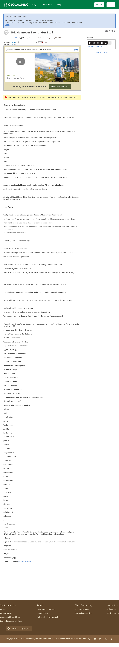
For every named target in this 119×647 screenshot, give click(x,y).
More (7, 25)
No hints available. (25, 562)
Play (34, 4)
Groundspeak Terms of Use (65, 639)
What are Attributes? (95, 46)
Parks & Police (42, 613)
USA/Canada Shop (82, 609)
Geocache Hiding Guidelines (10, 617)
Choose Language (19, 628)
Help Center (111, 609)
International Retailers (83, 613)
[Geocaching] (16, 4)
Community (47, 4)
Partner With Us (6, 613)
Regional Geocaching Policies (11, 621)
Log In (110, 4)
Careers (3, 609)
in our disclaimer (71, 97)
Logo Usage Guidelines (46, 609)
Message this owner (29, 38)
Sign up (99, 4)
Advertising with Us (101, 53)
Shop (59, 4)
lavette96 (14, 38)
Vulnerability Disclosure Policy (48, 617)
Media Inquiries (113, 613)
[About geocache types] (6, 32)
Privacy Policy (81, 639)
